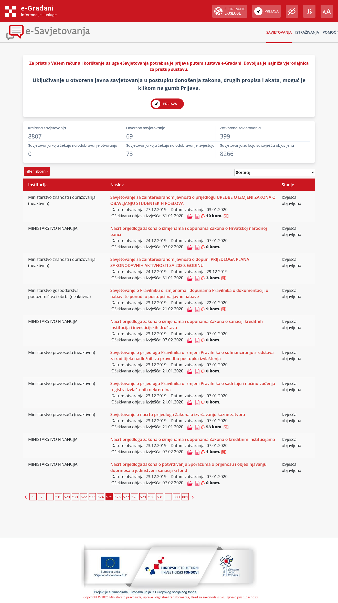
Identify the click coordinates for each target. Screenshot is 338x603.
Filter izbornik (36, 171)
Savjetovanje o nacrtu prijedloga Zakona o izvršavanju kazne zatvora (177, 414)
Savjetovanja (279, 32)
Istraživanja (307, 32)
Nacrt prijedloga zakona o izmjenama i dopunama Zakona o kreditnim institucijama (192, 439)
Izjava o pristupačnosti (242, 597)
